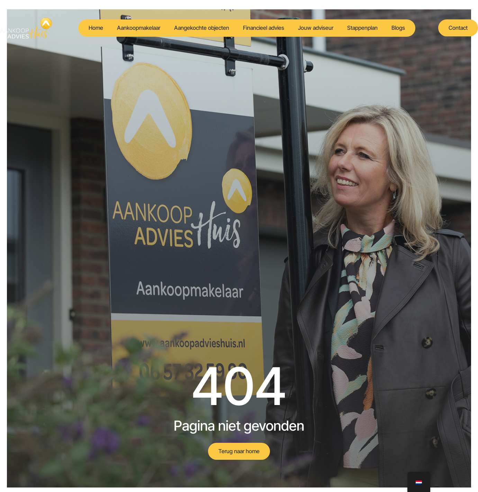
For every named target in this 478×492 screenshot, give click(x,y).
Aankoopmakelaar (138, 27)
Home (96, 27)
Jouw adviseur (315, 27)
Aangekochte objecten (201, 27)
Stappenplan (362, 27)
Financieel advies (263, 27)
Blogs (398, 27)
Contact (458, 27)
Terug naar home (239, 451)
